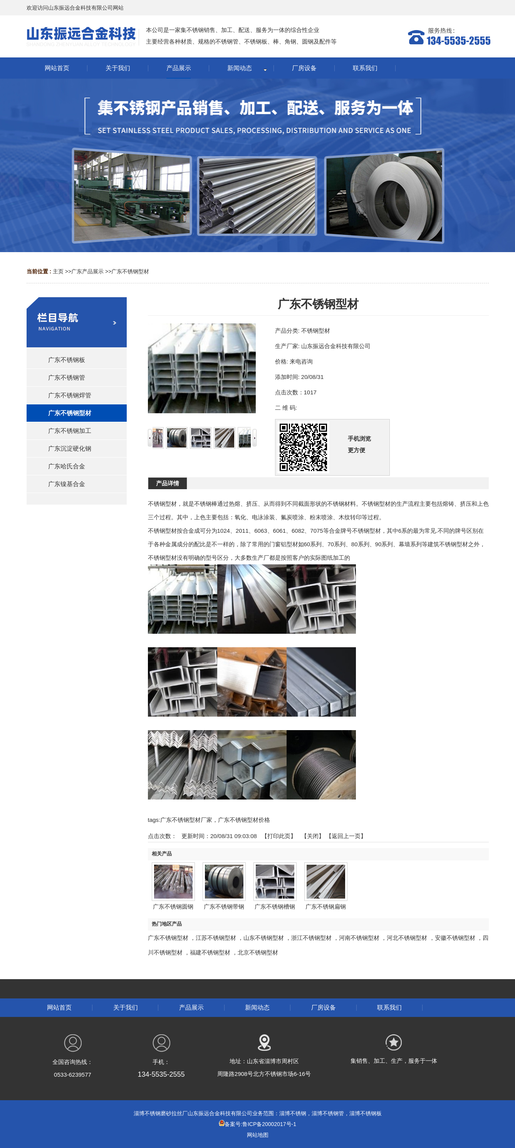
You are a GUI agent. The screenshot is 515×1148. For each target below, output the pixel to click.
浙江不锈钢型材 (311, 937)
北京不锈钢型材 (258, 952)
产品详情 (167, 483)
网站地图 (257, 1135)
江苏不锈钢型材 (216, 937)
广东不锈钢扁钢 (325, 906)
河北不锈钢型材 (407, 937)
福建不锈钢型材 (210, 952)
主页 (58, 271)
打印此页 (278, 836)
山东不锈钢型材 (263, 937)
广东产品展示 (87, 271)
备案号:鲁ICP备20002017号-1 (257, 1124)
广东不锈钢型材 (130, 271)
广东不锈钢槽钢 (275, 906)
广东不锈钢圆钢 (173, 906)
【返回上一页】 (346, 836)
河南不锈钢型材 (359, 937)
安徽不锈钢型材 (455, 937)
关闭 (313, 836)
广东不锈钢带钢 (224, 906)
